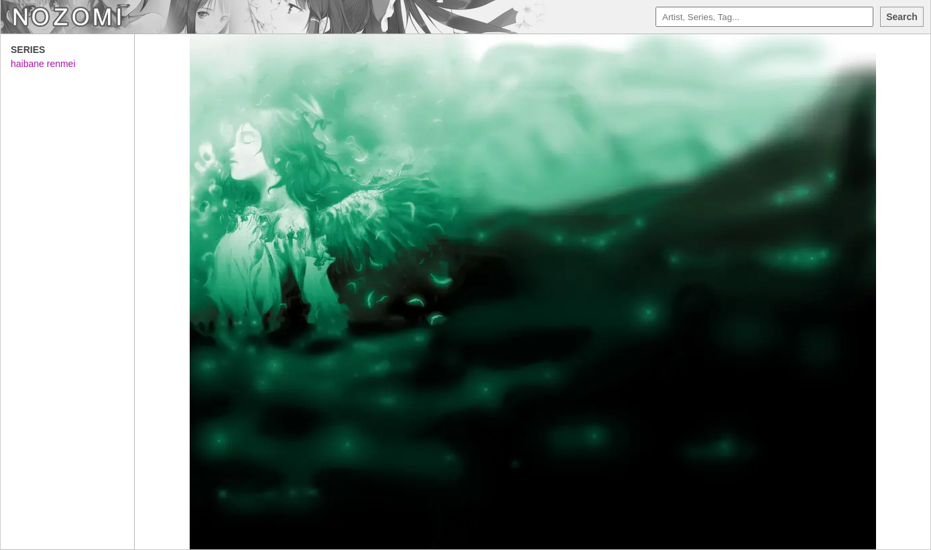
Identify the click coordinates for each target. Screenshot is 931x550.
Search (902, 16)
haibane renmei (43, 63)
